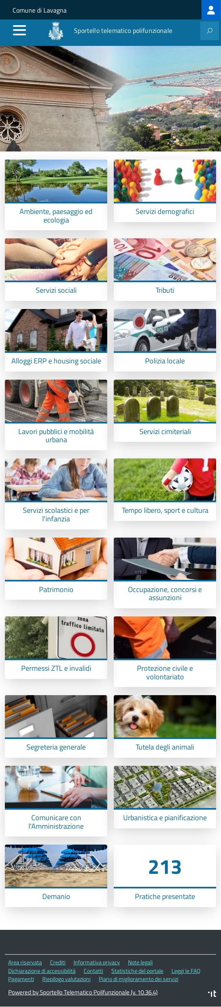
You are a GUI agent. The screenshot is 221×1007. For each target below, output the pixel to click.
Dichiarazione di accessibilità (42, 970)
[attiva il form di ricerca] (209, 31)
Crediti (57, 962)
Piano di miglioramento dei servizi (138, 979)
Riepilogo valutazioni (66, 979)
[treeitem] (211, 9)
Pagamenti (21, 979)
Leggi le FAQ (185, 970)
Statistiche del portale (137, 970)
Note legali (140, 962)
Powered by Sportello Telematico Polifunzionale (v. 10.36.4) (83, 992)
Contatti (93, 970)
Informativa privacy (97, 962)
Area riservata (25, 962)
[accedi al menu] (19, 30)
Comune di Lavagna (40, 10)
